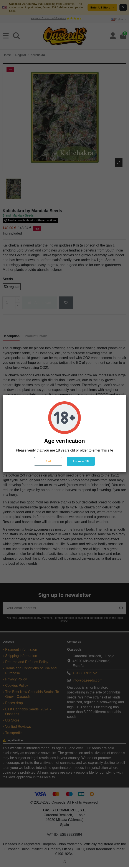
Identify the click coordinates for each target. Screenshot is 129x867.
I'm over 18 (81, 461)
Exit (48, 461)
